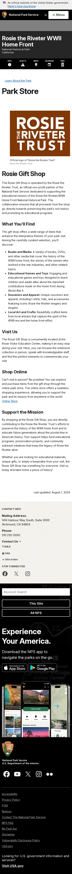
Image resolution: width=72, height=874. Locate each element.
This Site (36, 603)
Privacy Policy (11, 799)
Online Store (10, 401)
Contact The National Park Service (24, 817)
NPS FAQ (7, 823)
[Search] (36, 592)
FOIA (5, 805)
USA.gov (7, 846)
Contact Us (10, 541)
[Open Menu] (58, 15)
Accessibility (9, 794)
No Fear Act (9, 828)
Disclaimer (8, 834)
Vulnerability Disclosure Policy (21, 840)
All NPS (36, 613)
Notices (7, 811)
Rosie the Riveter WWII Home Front (31, 41)
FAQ (6, 553)
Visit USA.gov (13, 866)
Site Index (10, 559)
